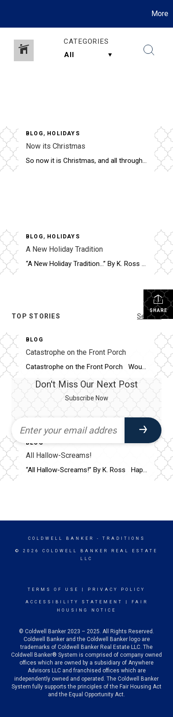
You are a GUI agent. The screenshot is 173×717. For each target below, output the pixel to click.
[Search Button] (149, 50)
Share (158, 303)
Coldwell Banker (61, 538)
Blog (34, 133)
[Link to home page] (8, 14)
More (159, 13)
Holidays (63, 133)
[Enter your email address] (68, 430)
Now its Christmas (55, 146)
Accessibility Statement (74, 602)
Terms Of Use (53, 589)
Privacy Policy (116, 589)
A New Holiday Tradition (64, 249)
